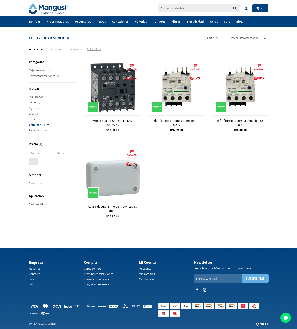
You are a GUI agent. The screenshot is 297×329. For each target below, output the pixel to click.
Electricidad (195, 21)
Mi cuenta (145, 268)
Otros (214, 21)
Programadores (58, 21)
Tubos (101, 21)
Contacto (34, 274)
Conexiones (120, 21)
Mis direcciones (148, 279)
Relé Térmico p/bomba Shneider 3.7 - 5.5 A (177, 123)
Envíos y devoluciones (97, 279)
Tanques (159, 21)
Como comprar (93, 268)
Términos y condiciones (98, 274)
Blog (31, 284)
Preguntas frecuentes (97, 284)
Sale (227, 21)
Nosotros (34, 268)
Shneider (74, 49)
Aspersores (83, 21)
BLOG (239, 21)
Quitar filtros (94, 49)
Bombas (34, 21)
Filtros (175, 21)
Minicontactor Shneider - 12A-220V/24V (113, 123)
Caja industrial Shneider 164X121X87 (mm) (112, 209)
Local (32, 279)
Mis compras (147, 274)
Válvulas (141, 21)
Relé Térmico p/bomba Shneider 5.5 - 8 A (240, 123)
